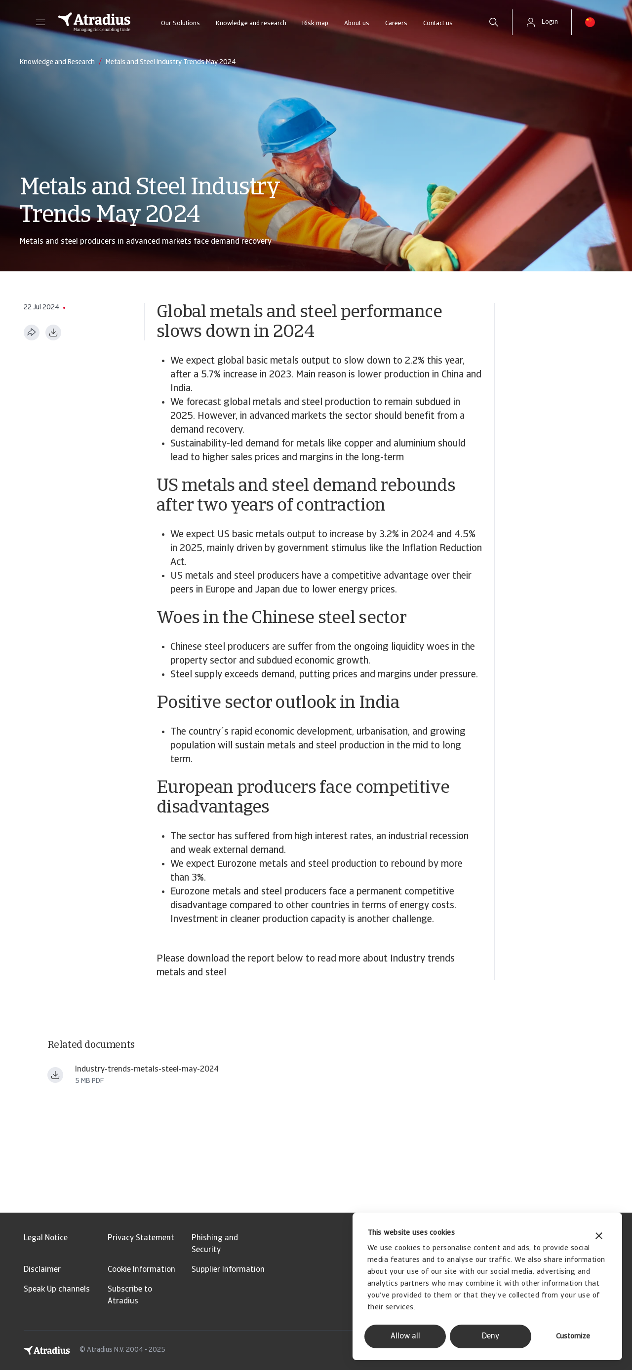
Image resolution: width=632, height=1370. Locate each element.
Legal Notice (46, 1238)
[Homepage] (94, 22)
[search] (494, 22)
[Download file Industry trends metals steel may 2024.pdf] (55, 1075)
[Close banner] (598, 1237)
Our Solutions (180, 23)
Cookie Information (141, 1270)
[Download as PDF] (53, 332)
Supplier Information (228, 1270)
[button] (40, 22)
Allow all (405, 1336)
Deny (490, 1336)
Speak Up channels (57, 1290)
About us (356, 23)
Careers (396, 23)
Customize (573, 1336)
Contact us (438, 23)
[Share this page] (32, 332)
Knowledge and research (251, 23)
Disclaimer (42, 1270)
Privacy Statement (141, 1238)
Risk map (315, 23)
